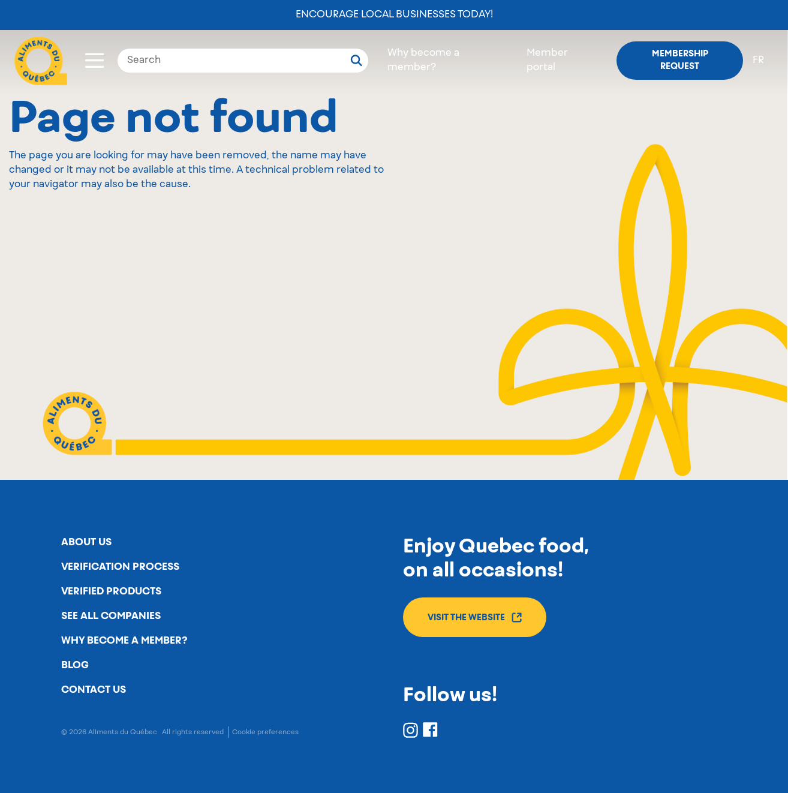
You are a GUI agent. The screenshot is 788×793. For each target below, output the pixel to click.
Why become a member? (124, 640)
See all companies (111, 616)
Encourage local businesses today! (394, 15)
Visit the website (475, 617)
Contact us (93, 690)
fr (758, 60)
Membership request (680, 60)
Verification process (120, 567)
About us (86, 542)
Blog (75, 665)
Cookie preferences (265, 732)
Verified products (111, 591)
